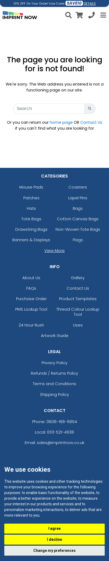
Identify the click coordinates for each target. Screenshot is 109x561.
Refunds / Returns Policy (54, 373)
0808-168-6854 (61, 421)
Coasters (77, 187)
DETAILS (90, 3)
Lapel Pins (77, 198)
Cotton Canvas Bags (78, 219)
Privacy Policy (54, 362)
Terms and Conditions (54, 383)
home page (61, 122)
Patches (31, 198)
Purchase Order (31, 298)
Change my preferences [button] (54, 550)
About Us (31, 277)
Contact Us (91, 122)
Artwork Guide (54, 335)
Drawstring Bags (31, 229)
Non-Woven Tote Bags (78, 229)
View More (54, 250)
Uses (78, 325)
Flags (78, 240)
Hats (31, 208)
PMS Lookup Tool (31, 309)
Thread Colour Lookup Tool (77, 311)
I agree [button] (54, 528)
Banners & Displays (31, 240)
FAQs (31, 288)
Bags (78, 208)
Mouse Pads (31, 187)
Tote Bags (31, 219)
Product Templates (78, 298)
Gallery (78, 277)
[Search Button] (90, 109)
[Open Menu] (102, 15)
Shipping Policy (54, 394)
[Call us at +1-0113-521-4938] (91, 16)
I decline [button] (54, 539)
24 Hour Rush (31, 325)
